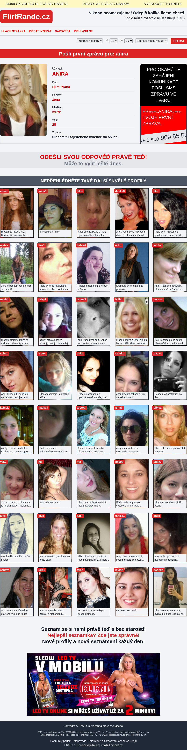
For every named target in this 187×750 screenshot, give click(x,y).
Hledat (178, 41)
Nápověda (62, 31)
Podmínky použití (60, 741)
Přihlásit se (83, 31)
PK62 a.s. (70, 745)
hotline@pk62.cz (88, 745)
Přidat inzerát (40, 31)
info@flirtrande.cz (112, 745)
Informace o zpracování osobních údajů (113, 741)
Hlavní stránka (13, 31)
